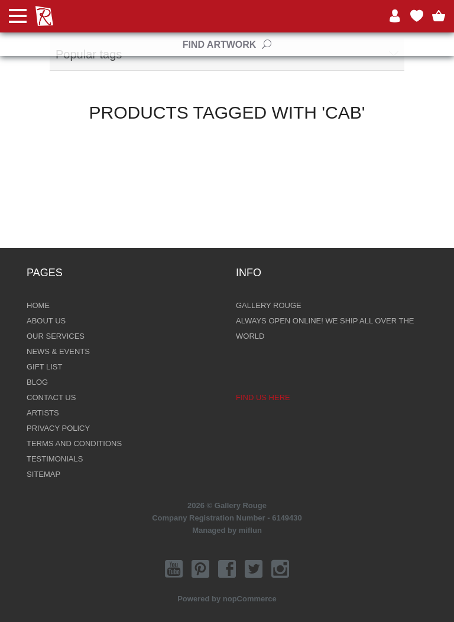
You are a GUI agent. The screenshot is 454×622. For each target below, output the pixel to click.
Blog (37, 382)
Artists (43, 412)
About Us (46, 320)
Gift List (44, 366)
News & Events (58, 351)
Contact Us (51, 397)
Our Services (56, 336)
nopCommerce (250, 598)
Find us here (263, 397)
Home (38, 305)
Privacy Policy (58, 428)
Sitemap (43, 474)
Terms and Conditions (74, 443)
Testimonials (55, 458)
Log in (394, 16)
